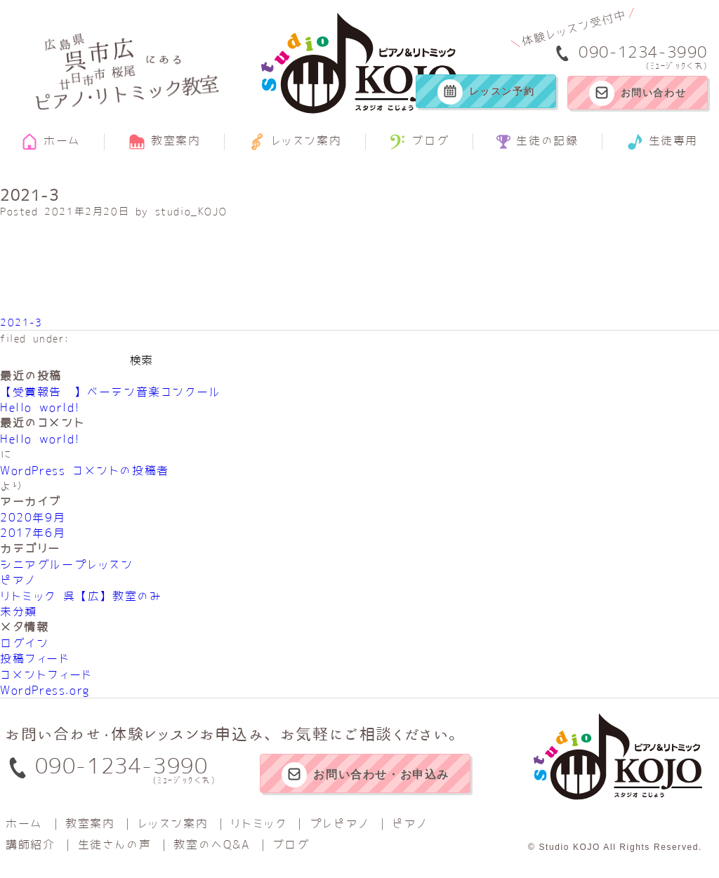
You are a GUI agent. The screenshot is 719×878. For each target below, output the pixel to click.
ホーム (51, 141)
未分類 (18, 611)
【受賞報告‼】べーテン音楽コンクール (110, 391)
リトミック (258, 823)
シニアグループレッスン (66, 564)
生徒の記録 (537, 142)
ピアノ (18, 579)
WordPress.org (45, 690)
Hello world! (39, 407)
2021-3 (21, 322)
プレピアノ (339, 823)
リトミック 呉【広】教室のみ (80, 595)
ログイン (24, 642)
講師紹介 (30, 844)
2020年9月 (32, 517)
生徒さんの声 (115, 844)
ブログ (419, 141)
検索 (141, 360)
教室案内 (164, 141)
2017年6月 (32, 532)
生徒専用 (662, 141)
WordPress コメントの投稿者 (84, 470)
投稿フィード (35, 658)
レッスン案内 (295, 141)
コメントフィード (46, 674)
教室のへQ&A (211, 844)
